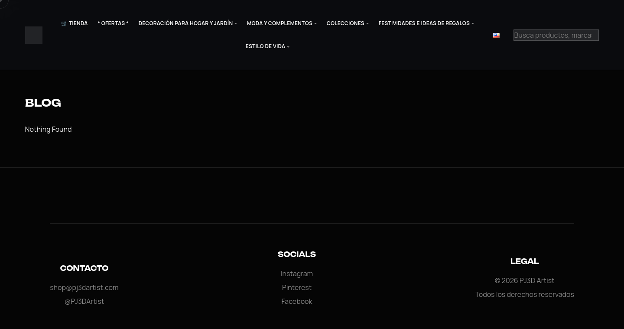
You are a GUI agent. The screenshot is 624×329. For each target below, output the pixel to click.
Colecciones (345, 23)
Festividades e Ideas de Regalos (424, 23)
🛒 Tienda (74, 23)
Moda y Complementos (279, 23)
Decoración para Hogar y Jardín (186, 23)
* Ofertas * (113, 23)
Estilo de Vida (265, 46)
